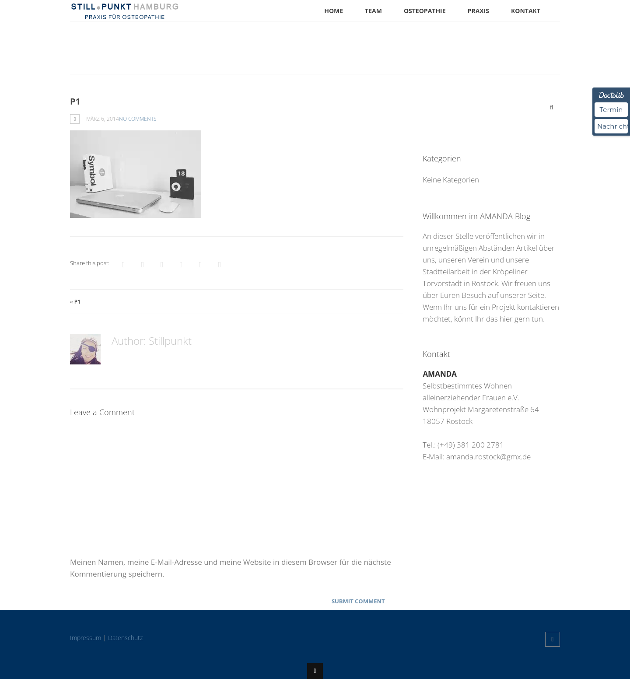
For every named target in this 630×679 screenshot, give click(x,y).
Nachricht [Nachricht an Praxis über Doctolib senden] (612, 126)
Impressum (85, 638)
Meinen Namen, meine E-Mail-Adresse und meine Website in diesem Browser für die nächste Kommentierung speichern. (230, 568)
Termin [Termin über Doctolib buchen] (611, 109)
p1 (77, 301)
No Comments (138, 118)
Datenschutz (125, 638)
